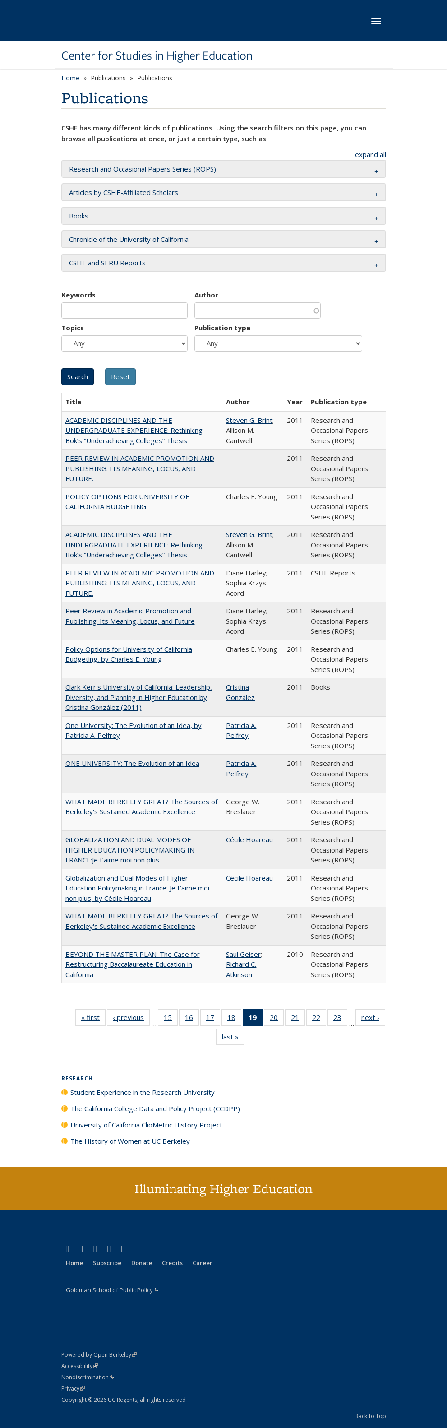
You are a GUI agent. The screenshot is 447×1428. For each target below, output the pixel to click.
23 (340, 1019)
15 (171, 1019)
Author (206, 294)
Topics (72, 327)
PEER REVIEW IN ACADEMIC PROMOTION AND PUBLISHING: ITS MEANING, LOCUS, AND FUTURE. (139, 468)
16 (192, 1019)
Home (70, 78)
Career (202, 1263)
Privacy (73, 1388)
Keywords (78, 294)
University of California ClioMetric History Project (146, 1124)
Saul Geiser (243, 954)
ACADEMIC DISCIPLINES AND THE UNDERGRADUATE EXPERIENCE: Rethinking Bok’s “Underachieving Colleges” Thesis (134, 430)
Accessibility (79, 1366)
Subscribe (107, 1263)
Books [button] (78, 215)
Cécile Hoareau (249, 839)
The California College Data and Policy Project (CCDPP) (155, 1108)
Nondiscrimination (87, 1377)
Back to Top (370, 1416)
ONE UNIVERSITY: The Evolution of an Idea (132, 763)
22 (319, 1019)
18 (234, 1019)
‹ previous (131, 1019)
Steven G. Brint (249, 420)
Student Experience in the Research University (142, 1092)
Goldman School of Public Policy (112, 1290)
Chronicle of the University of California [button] (129, 239)
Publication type (222, 327)
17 (213, 1019)
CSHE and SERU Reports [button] (107, 262)
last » (233, 1038)
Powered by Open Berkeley (99, 1354)
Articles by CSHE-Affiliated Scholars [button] (123, 192)
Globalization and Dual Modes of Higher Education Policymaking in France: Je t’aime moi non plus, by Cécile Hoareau (137, 888)
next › (373, 1019)
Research (77, 1078)
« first (93, 1019)
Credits (172, 1263)
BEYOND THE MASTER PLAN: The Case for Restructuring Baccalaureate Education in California (132, 964)
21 (298, 1019)
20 (277, 1019)
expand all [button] (370, 154)
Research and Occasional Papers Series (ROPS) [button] (142, 168)
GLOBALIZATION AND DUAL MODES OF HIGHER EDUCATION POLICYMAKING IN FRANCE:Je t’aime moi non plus (129, 849)
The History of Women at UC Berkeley (130, 1140)
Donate (141, 1263)
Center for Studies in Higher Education (157, 55)
